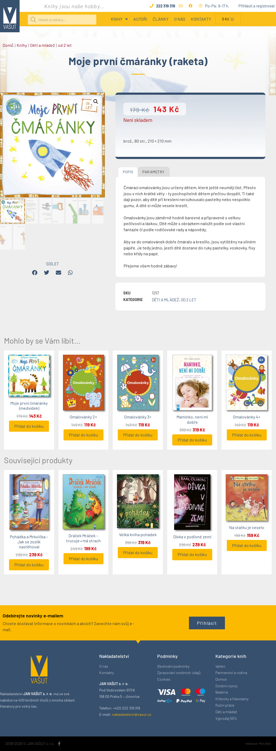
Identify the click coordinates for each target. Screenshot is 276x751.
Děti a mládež (42, 45)
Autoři (140, 18)
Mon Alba (265, 743)
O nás (179, 18)
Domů (8, 45)
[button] (96, 101)
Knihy (119, 19)
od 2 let (65, 45)
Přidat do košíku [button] (29, 426)
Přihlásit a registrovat (256, 5)
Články (161, 18)
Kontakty (201, 18)
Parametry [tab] (153, 172)
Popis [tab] (128, 172)
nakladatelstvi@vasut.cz (131, 714)
